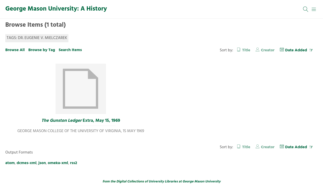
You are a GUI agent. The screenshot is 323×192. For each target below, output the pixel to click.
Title (246, 50)
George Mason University (201, 181)
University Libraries (163, 181)
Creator (268, 50)
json (42, 163)
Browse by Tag (41, 50)
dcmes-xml (27, 163)
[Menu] (314, 9)
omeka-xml (58, 163)
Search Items (70, 50)
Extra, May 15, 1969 (80, 120)
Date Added (296, 50)
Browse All (15, 50)
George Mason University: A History (56, 9)
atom (10, 163)
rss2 (73, 163)
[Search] (306, 9)
